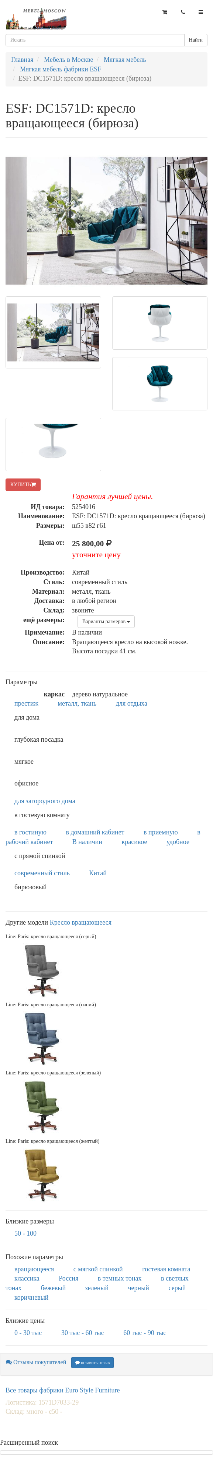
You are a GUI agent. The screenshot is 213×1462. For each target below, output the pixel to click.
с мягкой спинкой (98, 1269)
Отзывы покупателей (36, 1362)
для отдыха (131, 703)
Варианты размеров (106, 621)
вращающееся (34, 1269)
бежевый (53, 1288)
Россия (68, 1278)
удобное (177, 841)
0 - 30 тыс (28, 1332)
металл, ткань (77, 703)
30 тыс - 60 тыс (82, 1332)
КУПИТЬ (23, 484)
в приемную (161, 832)
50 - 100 (25, 1233)
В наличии (87, 841)
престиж (26, 703)
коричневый (31, 1297)
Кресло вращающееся (80, 922)
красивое (134, 841)
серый (177, 1288)
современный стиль (42, 873)
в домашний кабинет (95, 832)
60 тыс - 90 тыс (144, 1332)
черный (138, 1288)
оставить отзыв (92, 1362)
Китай (98, 873)
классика (26, 1278)
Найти (196, 40)
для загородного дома (44, 801)
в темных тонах (120, 1278)
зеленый (97, 1288)
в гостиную (30, 832)
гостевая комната (166, 1269)
